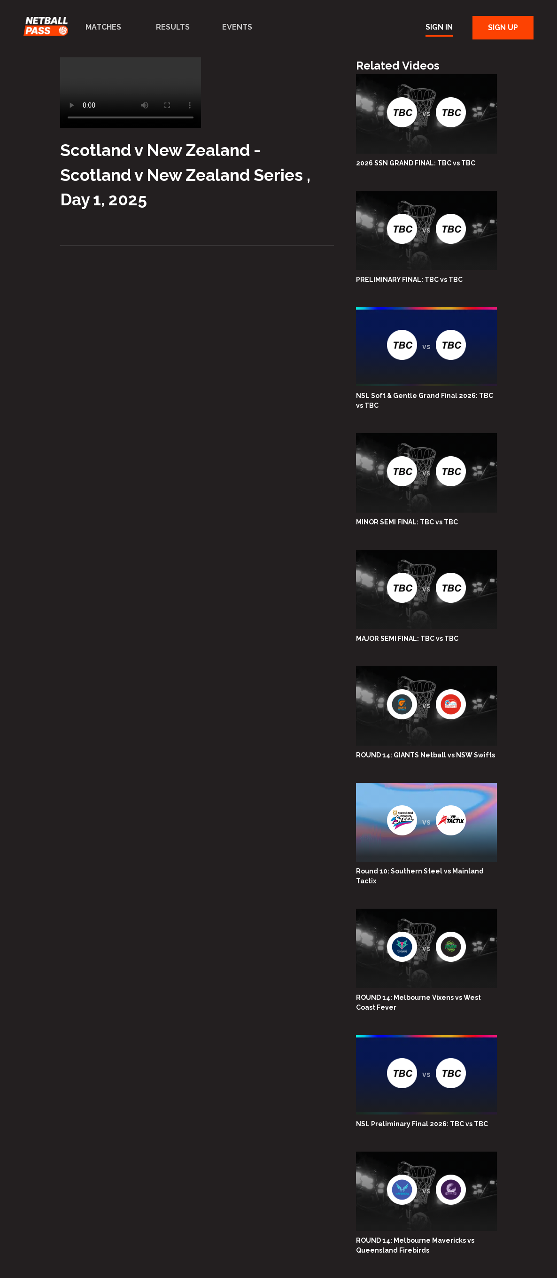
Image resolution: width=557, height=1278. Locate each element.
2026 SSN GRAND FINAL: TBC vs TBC (415, 163)
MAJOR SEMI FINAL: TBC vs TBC (407, 638)
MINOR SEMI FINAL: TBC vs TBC (407, 522)
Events (237, 27)
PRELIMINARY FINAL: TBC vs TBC (409, 279)
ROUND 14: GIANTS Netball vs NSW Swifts (425, 755)
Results (173, 27)
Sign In (439, 27)
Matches (103, 27)
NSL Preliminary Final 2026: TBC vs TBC (422, 1124)
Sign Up (503, 27)
